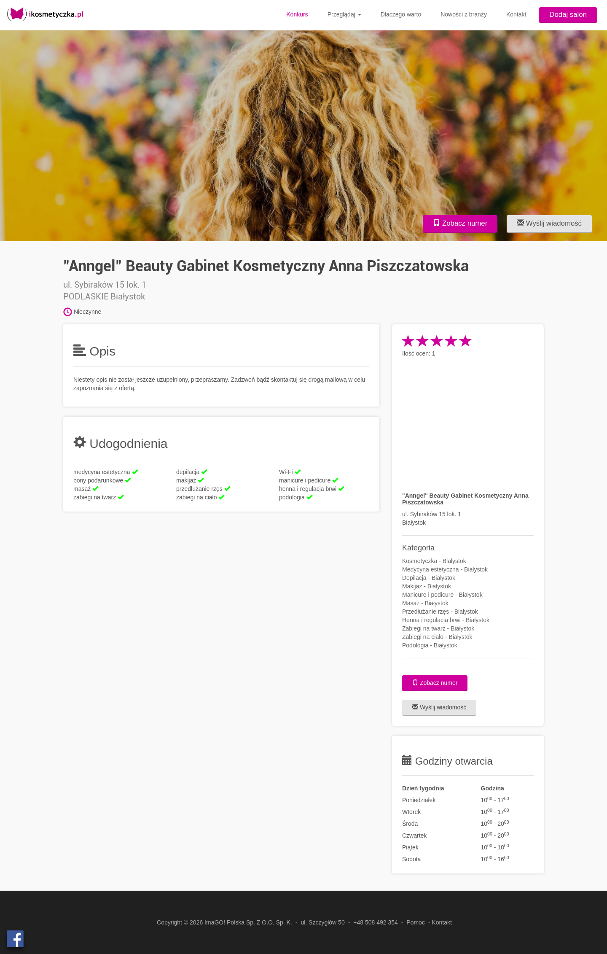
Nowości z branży (463, 14)
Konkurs (297, 14)
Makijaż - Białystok (426, 586)
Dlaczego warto (401, 14)
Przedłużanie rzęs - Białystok (440, 611)
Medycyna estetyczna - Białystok (445, 569)
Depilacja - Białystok (428, 577)
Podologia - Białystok (429, 645)
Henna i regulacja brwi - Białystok (445, 620)
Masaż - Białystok (425, 603)
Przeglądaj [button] (344, 14)
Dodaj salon (568, 15)
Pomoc (415, 922)
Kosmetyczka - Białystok (434, 561)
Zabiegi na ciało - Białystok (437, 636)
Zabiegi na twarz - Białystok (438, 628)
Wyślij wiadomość (549, 223)
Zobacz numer (460, 223)
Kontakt (516, 14)
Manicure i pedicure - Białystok (442, 594)
